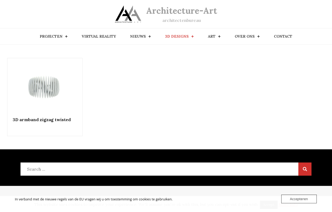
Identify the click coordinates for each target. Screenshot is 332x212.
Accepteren (299, 198)
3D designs (177, 36)
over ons (245, 36)
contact (283, 36)
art (212, 36)
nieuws (138, 36)
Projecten (51, 36)
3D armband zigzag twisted (42, 119)
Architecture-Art (181, 10)
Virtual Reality (99, 36)
